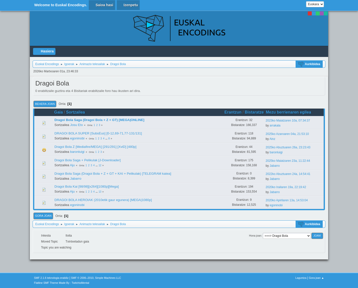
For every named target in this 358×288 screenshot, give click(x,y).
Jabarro (275, 165)
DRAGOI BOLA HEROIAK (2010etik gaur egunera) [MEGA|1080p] (103, 200)
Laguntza (300, 277)
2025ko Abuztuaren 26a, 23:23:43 (288, 147)
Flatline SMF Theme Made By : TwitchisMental (61, 282)
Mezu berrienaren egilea (290, 112)
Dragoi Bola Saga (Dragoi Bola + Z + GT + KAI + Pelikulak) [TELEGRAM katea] (112, 173)
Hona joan (255, 235)
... (106, 138)
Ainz (272, 139)
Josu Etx (76, 125)
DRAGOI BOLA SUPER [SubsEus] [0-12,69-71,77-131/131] (98, 133)
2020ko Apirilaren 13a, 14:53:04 (287, 200)
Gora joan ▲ (316, 277)
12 (100, 165)
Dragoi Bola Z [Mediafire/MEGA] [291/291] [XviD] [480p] (95, 147)
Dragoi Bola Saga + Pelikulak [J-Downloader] (87, 160)
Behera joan (45, 103)
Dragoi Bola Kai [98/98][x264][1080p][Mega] (86, 186)
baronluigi (77, 152)
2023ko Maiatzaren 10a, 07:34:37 (288, 120)
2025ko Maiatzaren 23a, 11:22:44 (288, 161)
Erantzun (232, 112)
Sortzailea (75, 112)
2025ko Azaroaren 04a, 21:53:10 (287, 134)
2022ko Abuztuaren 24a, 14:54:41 (288, 174)
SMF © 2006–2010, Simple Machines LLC (96, 277)
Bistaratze (254, 112)
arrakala (275, 125)
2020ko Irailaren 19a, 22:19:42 (286, 187)
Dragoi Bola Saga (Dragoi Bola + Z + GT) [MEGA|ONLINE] (99, 120)
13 (100, 191)
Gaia (58, 112)
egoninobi (77, 138)
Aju (72, 165)
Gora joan (43, 215)
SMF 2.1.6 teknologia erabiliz (51, 277)
